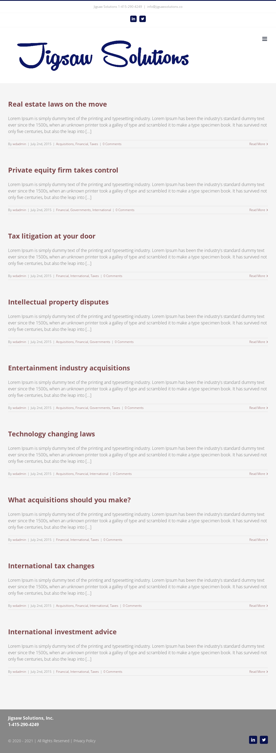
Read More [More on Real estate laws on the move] (257, 144)
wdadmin (19, 144)
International (101, 210)
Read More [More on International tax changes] (257, 605)
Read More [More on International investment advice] (257, 671)
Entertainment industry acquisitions (69, 367)
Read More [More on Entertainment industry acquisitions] (257, 407)
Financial (81, 144)
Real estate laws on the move (57, 103)
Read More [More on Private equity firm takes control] (257, 210)
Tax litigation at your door (51, 235)
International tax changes (51, 565)
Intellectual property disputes (58, 301)
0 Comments (112, 144)
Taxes (94, 144)
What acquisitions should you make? (69, 499)
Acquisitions (65, 144)
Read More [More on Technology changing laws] (257, 473)
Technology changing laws (51, 433)
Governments (80, 210)
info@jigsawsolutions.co (164, 6)
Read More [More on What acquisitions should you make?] (257, 539)
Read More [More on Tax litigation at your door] (257, 276)
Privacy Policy (84, 740)
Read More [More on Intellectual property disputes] (257, 341)
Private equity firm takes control (63, 169)
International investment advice (62, 631)
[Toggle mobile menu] (265, 39)
